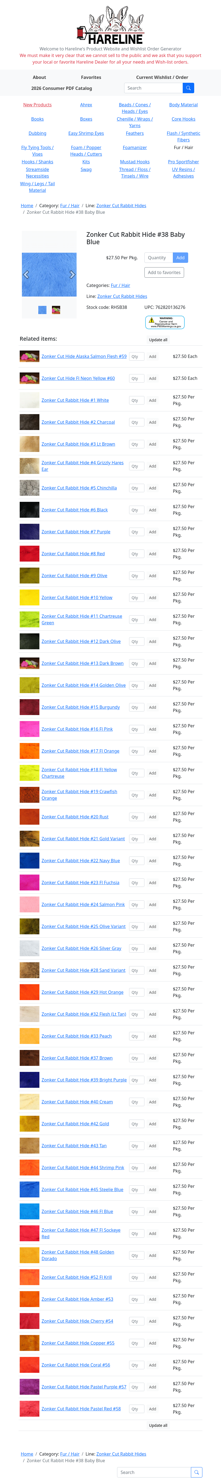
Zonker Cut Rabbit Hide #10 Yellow (77, 597)
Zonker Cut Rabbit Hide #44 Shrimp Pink (83, 1168)
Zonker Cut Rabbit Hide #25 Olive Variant (84, 926)
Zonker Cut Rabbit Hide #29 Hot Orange (82, 992)
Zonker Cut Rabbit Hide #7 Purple (76, 532)
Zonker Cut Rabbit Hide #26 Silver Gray (81, 948)
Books (37, 119)
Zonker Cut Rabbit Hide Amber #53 (77, 1299)
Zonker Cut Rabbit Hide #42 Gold (75, 1124)
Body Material (183, 105)
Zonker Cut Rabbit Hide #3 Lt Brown (78, 444)
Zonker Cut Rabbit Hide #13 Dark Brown (83, 663)
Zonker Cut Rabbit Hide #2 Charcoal (78, 422)
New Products (37, 105)
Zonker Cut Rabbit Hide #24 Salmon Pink (83, 904)
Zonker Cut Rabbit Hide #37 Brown (77, 1058)
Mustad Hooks (135, 162)
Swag (86, 169)
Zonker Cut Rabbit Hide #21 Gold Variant (83, 839)
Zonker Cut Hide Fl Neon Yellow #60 (78, 378)
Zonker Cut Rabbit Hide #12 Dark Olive (81, 641)
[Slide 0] (42, 310)
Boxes (86, 119)
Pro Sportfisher (183, 162)
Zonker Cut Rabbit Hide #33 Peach (77, 1036)
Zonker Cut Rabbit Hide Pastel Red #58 (81, 1409)
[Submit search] (188, 88)
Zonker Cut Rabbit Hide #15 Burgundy (81, 707)
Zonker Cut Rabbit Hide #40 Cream (77, 1102)
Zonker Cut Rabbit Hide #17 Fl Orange (81, 751)
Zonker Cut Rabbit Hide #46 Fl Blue (77, 1211)
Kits (86, 162)
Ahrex (86, 105)
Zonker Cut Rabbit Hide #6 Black (75, 510)
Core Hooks (184, 119)
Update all (158, 339)
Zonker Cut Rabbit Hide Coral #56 (76, 1365)
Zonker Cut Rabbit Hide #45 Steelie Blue (82, 1189)
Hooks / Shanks (37, 162)
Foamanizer (135, 147)
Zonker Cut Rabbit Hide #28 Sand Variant (84, 970)
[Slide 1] (56, 310)
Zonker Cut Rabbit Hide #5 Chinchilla (79, 488)
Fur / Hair (70, 206)
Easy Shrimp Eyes (86, 133)
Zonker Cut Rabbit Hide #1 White (75, 400)
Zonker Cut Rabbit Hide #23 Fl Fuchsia (81, 882)
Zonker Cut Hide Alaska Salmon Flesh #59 (84, 356)
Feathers (135, 133)
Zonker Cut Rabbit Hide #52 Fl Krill (77, 1277)
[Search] (153, 88)
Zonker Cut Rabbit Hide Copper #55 (78, 1343)
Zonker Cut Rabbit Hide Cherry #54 (77, 1321)
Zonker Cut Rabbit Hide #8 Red (73, 554)
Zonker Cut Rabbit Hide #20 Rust (75, 817)
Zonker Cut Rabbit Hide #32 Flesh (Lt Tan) (84, 1014)
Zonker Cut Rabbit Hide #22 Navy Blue (81, 861)
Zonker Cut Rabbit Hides (121, 206)
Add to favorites (164, 272)
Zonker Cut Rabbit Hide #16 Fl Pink (77, 729)
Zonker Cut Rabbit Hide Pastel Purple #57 (84, 1387)
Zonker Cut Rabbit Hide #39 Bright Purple (84, 1080)
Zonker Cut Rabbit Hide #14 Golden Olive (84, 685)
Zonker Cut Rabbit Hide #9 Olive (74, 576)
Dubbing (37, 133)
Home (27, 206)
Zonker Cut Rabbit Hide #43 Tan (74, 1146)
